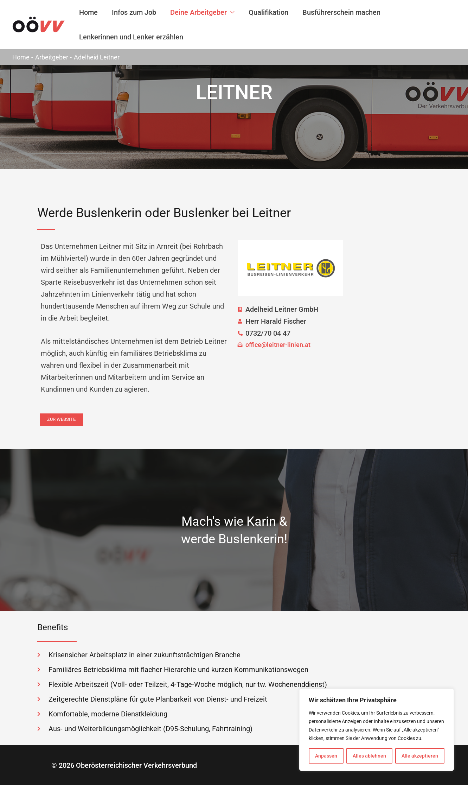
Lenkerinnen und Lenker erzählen (131, 37)
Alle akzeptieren (420, 756)
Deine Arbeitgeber (198, 12)
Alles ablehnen (369, 756)
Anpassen (326, 756)
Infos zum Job (134, 12)
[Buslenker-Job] (38, 24)
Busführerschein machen (341, 12)
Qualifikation (268, 12)
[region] (376, 730)
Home (88, 12)
